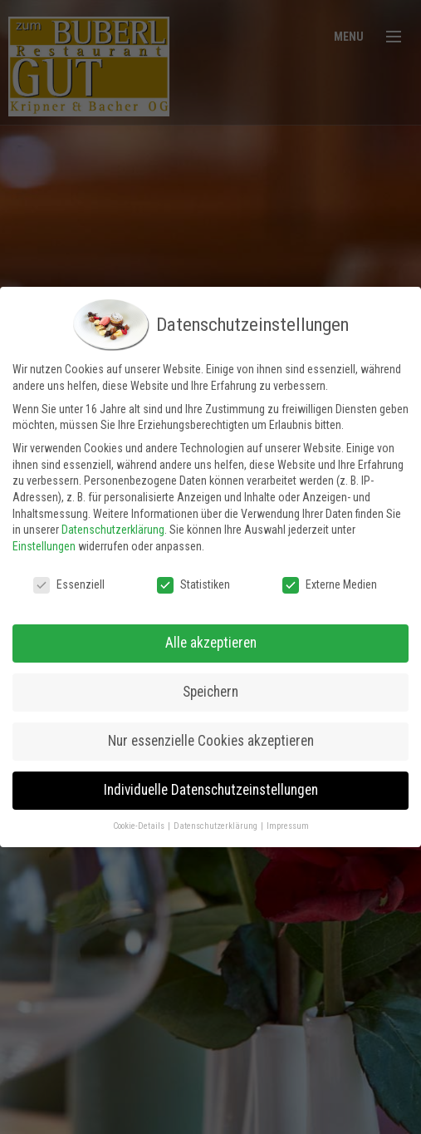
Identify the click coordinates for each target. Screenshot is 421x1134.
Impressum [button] (288, 820)
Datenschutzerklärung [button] (216, 820)
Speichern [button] (210, 686)
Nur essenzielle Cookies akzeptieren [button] (211, 735)
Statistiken (193, 579)
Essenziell (69, 579)
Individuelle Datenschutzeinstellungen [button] (211, 784)
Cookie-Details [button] (139, 820)
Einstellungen (44, 540)
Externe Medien (329, 579)
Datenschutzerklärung (112, 523)
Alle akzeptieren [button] (211, 637)
